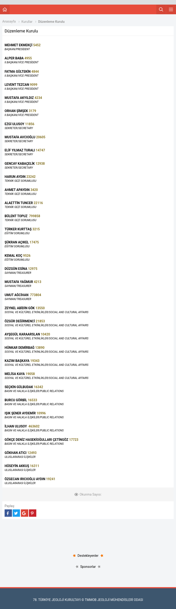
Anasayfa (9, 21)
